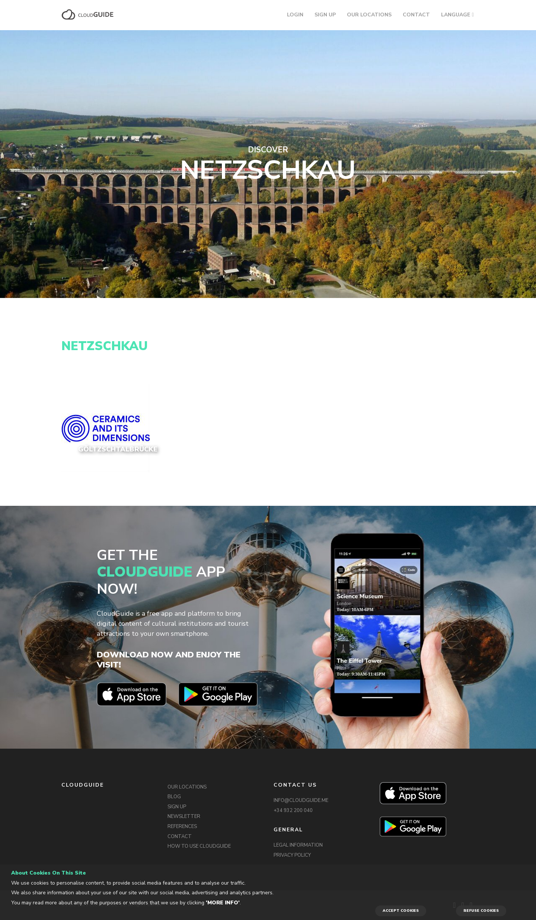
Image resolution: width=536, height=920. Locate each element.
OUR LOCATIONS (369, 14)
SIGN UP (325, 14)
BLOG (174, 796)
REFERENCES (182, 826)
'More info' (223, 902)
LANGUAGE (455, 14)
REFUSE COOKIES (481, 910)
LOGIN (295, 14)
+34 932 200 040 (293, 810)
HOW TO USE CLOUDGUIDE (199, 846)
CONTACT (416, 14)
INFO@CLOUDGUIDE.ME (301, 800)
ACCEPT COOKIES (401, 910)
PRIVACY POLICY (292, 855)
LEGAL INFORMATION (298, 845)
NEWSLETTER (184, 816)
